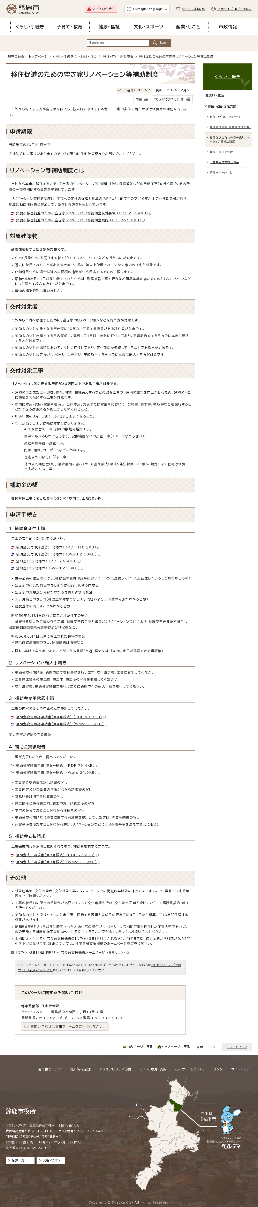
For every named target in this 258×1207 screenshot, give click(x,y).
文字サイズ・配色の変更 (234, 8)
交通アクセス (52, 1160)
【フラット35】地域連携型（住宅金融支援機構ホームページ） (72, 952)
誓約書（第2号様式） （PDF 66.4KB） (48, 561)
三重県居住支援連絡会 (224, 162)
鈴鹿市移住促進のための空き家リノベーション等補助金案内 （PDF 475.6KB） (80, 220)
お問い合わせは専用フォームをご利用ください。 (68, 1026)
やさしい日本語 (193, 8)
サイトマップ (240, 1069)
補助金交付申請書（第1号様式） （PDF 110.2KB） (58, 547)
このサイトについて (190, 1069)
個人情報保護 (80, 1069)
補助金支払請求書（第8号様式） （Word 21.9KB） (58, 862)
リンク (218, 1069)
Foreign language (148, 9)
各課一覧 (18, 1160)
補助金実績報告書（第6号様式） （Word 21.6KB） (58, 772)
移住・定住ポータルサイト (225, 117)
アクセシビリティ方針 (115, 1069)
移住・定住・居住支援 (118, 56)
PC (213, 1046)
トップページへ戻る (176, 1046)
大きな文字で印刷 (169, 99)
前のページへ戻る (140, 1046)
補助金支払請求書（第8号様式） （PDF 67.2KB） (57, 855)
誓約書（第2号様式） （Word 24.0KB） (49, 568)
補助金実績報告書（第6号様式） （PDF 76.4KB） (57, 765)
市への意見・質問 (153, 1069)
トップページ (38, 56)
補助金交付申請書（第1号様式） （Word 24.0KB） (58, 554)
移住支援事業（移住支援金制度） (230, 127)
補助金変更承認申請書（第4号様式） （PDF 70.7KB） (61, 717)
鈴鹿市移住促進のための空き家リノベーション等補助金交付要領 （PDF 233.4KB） (84, 213)
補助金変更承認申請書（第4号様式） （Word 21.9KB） (61, 724)
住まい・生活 (88, 56)
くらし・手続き (63, 56)
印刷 (139, 99)
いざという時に (103, 8)
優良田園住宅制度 (221, 152)
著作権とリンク (49, 1069)
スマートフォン (237, 1046)
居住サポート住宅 (221, 172)
